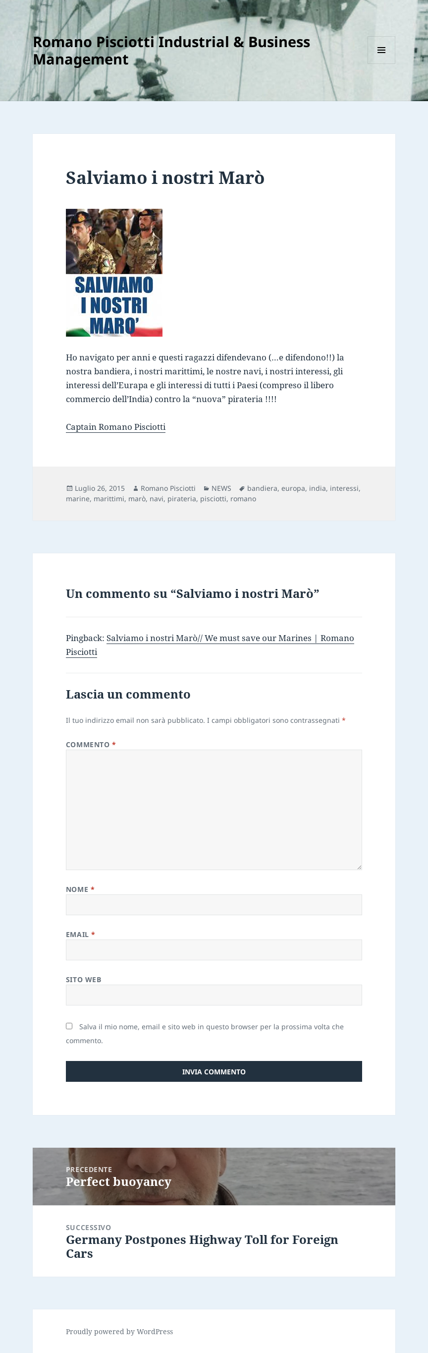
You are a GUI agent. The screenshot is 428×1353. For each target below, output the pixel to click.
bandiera (262, 488)
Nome (80, 889)
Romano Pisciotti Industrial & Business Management (171, 50)
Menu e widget (381, 63)
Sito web (83, 979)
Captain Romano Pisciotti (115, 426)
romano (243, 498)
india (317, 488)
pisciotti (213, 498)
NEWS (221, 488)
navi (156, 498)
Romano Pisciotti (168, 488)
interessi (344, 488)
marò (137, 498)
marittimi (109, 498)
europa (293, 488)
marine (78, 498)
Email (81, 934)
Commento (91, 744)
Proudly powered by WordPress (119, 1331)
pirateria (181, 498)
